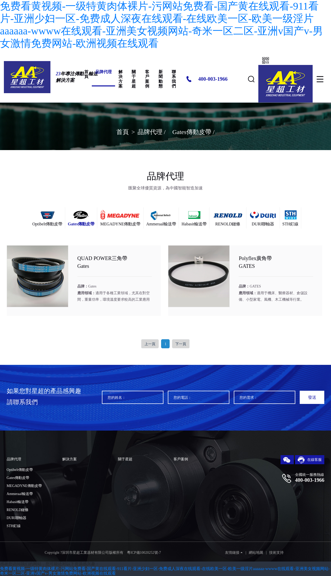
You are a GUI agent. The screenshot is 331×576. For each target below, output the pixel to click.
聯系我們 (174, 79)
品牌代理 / (152, 132)
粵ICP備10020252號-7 (144, 553)
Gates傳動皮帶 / (193, 132)
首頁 (86, 74)
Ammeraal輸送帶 (20, 494)
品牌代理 (103, 72)
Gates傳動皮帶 (18, 478)
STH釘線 (14, 526)
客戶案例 (147, 79)
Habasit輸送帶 (18, 502)
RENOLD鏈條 (18, 510)
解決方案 (120, 79)
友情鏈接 (232, 553)
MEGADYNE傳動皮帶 (24, 486)
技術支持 (276, 553)
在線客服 (310, 459)
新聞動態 (161, 79)
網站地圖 (256, 553)
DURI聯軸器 (16, 518)
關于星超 (134, 79)
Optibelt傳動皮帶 (20, 470)
